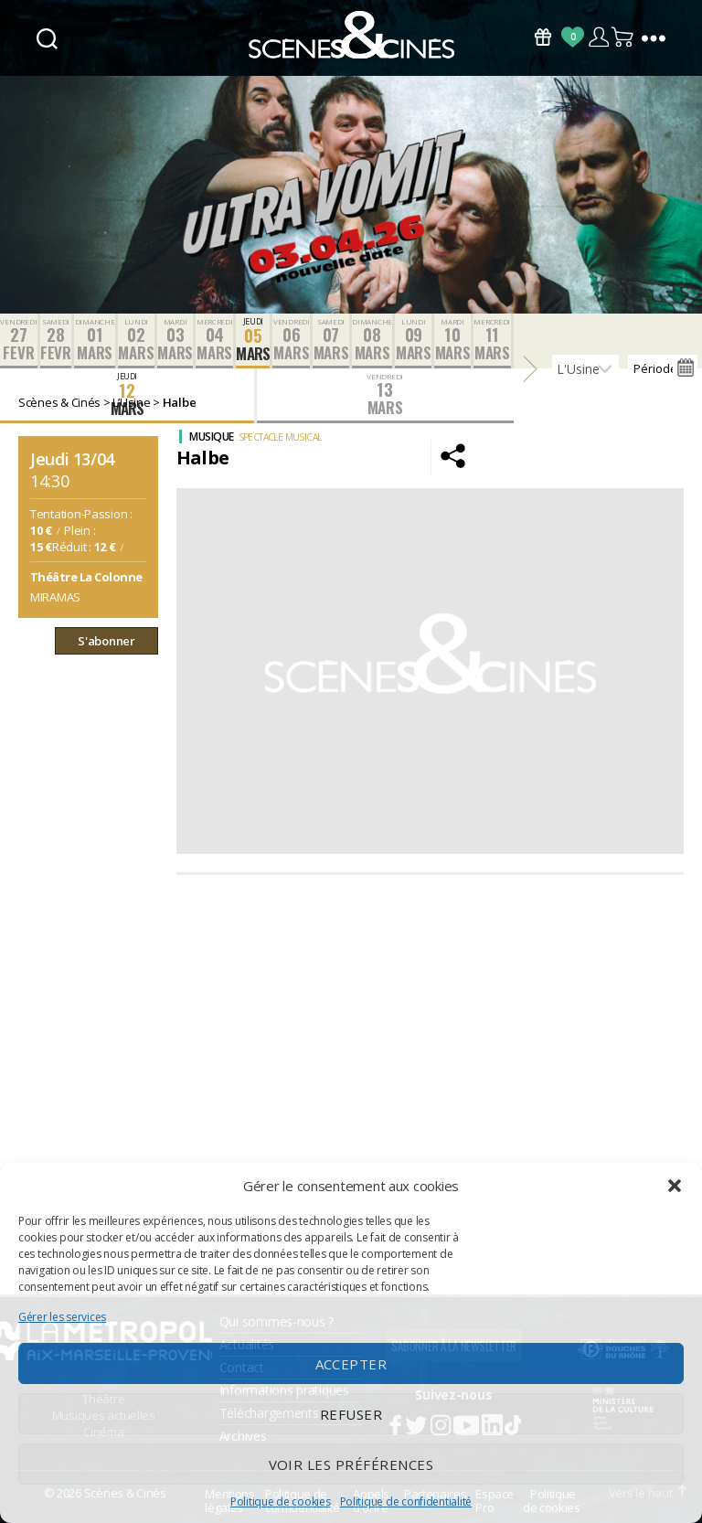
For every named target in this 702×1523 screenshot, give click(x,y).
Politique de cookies (280, 1501)
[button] (674, 1186)
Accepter (351, 1364)
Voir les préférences (351, 1464)
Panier (623, 37)
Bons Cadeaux (543, 37)
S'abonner (106, 641)
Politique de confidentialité (406, 1501)
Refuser (351, 1414)
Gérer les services (62, 1317)
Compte (598, 37)
